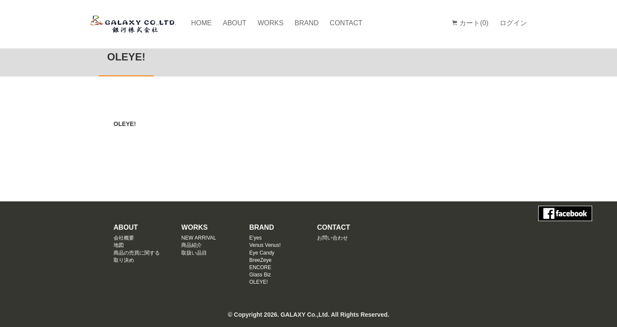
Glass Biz (260, 275)
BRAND (307, 23)
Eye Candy (262, 253)
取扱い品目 (194, 253)
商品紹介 (191, 245)
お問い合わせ (332, 238)
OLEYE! (258, 282)
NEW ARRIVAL (198, 238)
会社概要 (124, 238)
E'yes (255, 238)
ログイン (513, 23)
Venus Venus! (265, 245)
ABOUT (234, 23)
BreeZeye (260, 260)
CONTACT (346, 23)
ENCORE (260, 267)
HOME (201, 23)
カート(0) (470, 23)
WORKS (270, 23)
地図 (119, 245)
